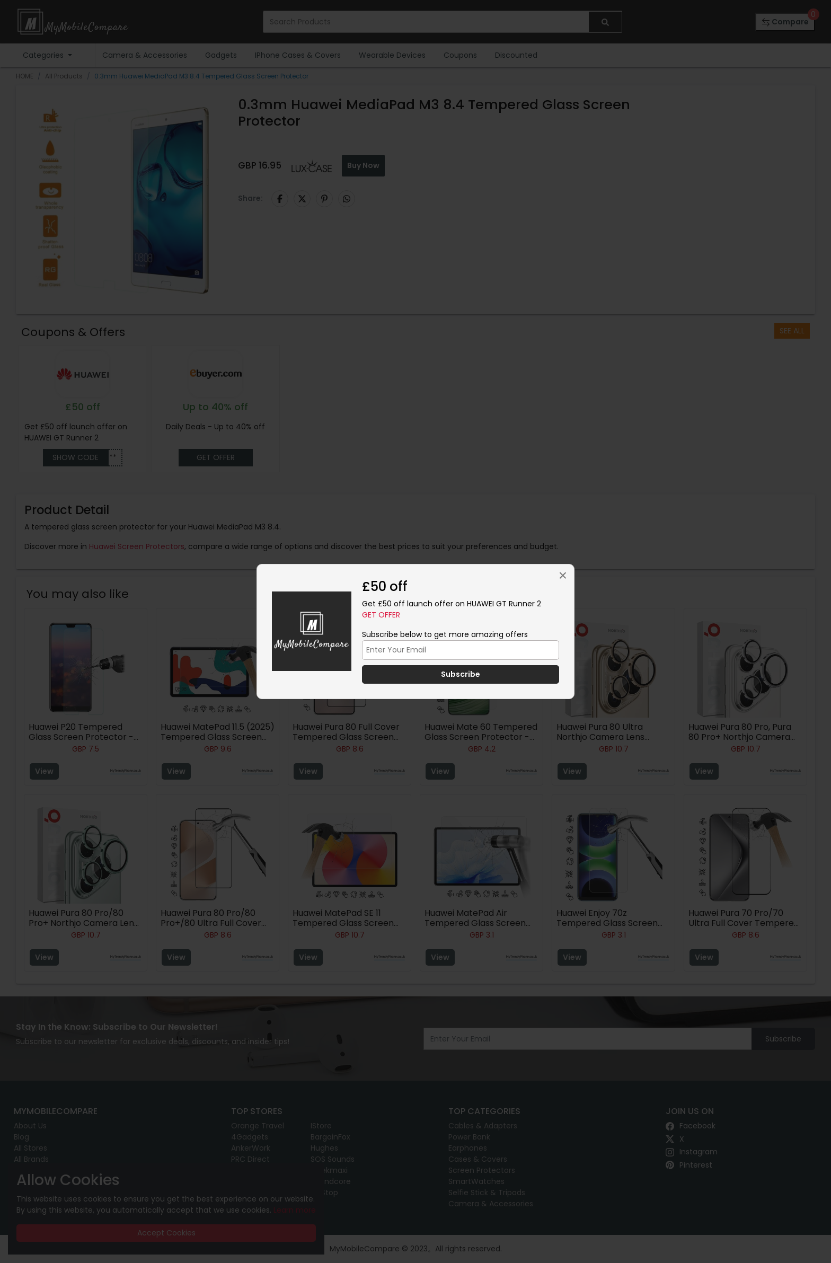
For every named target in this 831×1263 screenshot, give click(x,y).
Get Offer (381, 615)
